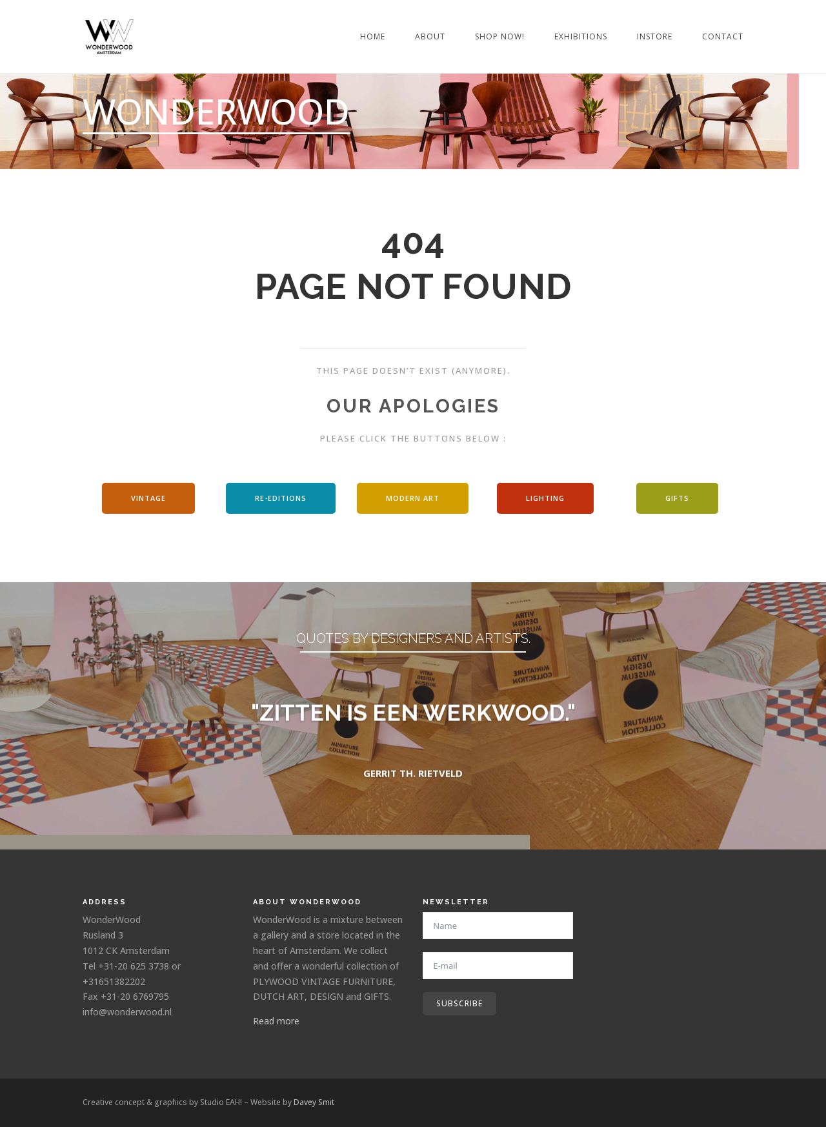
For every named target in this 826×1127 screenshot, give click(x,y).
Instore (654, 37)
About (430, 37)
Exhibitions (580, 37)
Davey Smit (314, 1102)
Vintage (148, 498)
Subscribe (459, 1003)
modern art (412, 498)
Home (372, 37)
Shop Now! (500, 37)
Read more (276, 1021)
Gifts (677, 498)
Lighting (545, 498)
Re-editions (281, 498)
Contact (722, 37)
